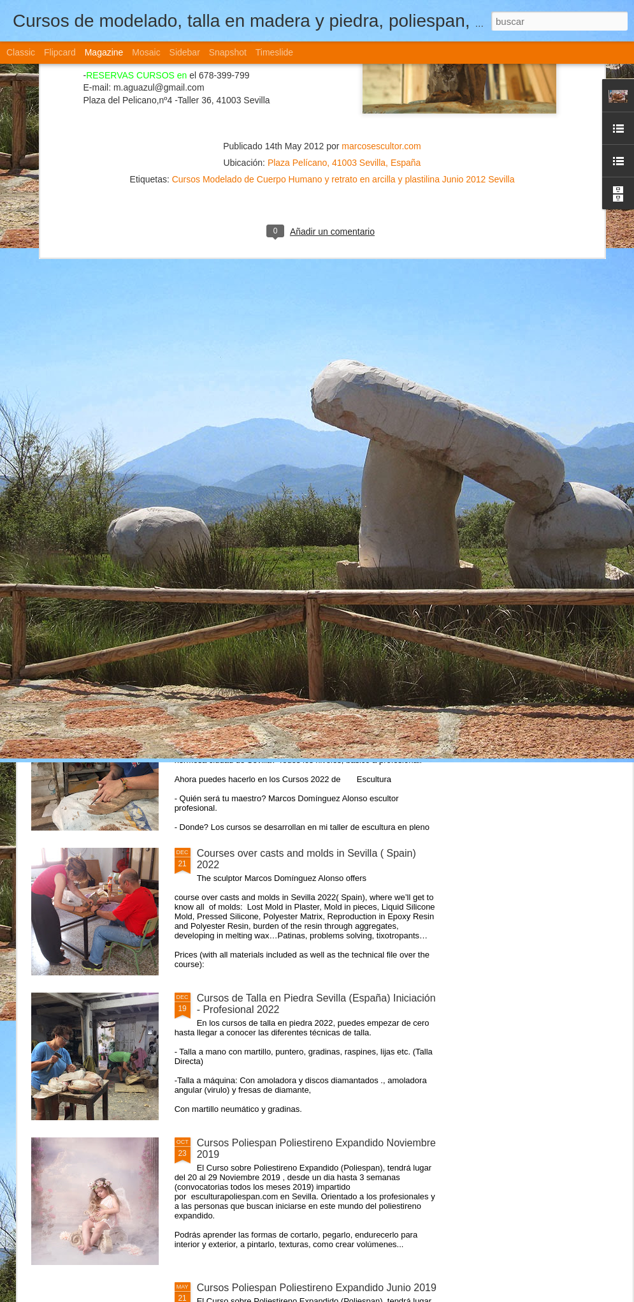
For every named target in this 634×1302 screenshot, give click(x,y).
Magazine (104, 52)
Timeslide (274, 52)
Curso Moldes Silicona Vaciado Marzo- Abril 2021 (308, 563)
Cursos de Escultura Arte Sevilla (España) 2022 (304, 708)
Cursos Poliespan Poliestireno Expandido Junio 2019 (316, 1287)
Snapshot (228, 52)
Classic (20, 52)
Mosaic (146, 52)
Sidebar (184, 52)
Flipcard (60, 52)
